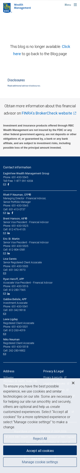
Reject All (40, 438)
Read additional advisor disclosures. (24, 86)
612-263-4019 (17, 330)
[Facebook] (8, 184)
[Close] (73, 383)
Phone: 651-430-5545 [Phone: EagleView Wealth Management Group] (15, 177)
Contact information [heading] (17, 167)
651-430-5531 (20, 326)
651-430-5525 (20, 226)
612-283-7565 (17, 290)
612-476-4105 (17, 229)
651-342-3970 (17, 270)
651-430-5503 (20, 266)
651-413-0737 (17, 209)
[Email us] (5, 184)
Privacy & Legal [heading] (53, 371)
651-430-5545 (20, 205)
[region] (40, 425)
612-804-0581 (17, 249)
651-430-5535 (20, 246)
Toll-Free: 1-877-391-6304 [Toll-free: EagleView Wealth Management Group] (18, 181)
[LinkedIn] (9, 213)
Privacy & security (53, 377)
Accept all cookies (40, 451)
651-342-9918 (17, 310)
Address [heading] (8, 371)
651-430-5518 (20, 346)
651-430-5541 (20, 306)
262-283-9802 (17, 350)
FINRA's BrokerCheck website (47, 113)
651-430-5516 (20, 286)
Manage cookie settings (40, 462)
